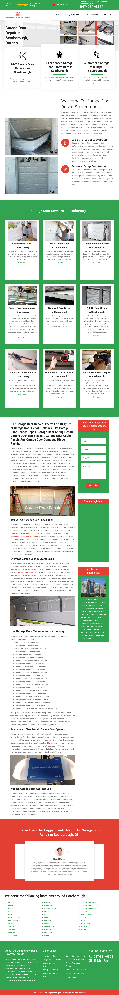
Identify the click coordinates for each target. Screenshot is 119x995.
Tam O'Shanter (86, 914)
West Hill (84, 920)
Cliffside (11, 926)
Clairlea (10, 923)
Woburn (84, 929)
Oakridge (47, 929)
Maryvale (47, 920)
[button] (52, 851)
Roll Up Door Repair (50, 969)
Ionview (47, 910)
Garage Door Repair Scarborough (58, 992)
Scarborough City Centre (90, 901)
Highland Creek (50, 907)
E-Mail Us (101, 960)
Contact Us (107, 14)
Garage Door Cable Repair (76, 973)
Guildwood (48, 904)
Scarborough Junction (89, 904)
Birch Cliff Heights (15, 917)
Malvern (47, 917)
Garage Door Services (73, 14)
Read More (22, 263)
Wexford (84, 926)
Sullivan (84, 917)
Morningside (49, 926)
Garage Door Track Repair (75, 955)
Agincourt (11, 901)
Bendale (11, 907)
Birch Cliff (11, 914)
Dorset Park (12, 932)
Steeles (84, 910)
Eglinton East (13, 935)
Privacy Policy (71, 976)
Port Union (48, 932)
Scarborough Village (88, 907)
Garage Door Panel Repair (76, 969)
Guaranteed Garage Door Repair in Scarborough (96, 67)
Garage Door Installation (52, 959)
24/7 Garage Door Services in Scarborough (22, 68)
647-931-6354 (92, 6)
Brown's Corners (14, 920)
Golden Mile (48, 901)
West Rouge (85, 923)
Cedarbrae (11, 910)
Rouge (46, 935)
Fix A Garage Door (49, 955)
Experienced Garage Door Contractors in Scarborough (59, 67)
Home (58, 14)
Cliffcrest (11, 929)
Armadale (11, 904)
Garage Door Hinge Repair (76, 959)
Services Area (92, 14)
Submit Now (93, 484)
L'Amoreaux (48, 914)
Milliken (47, 923)
